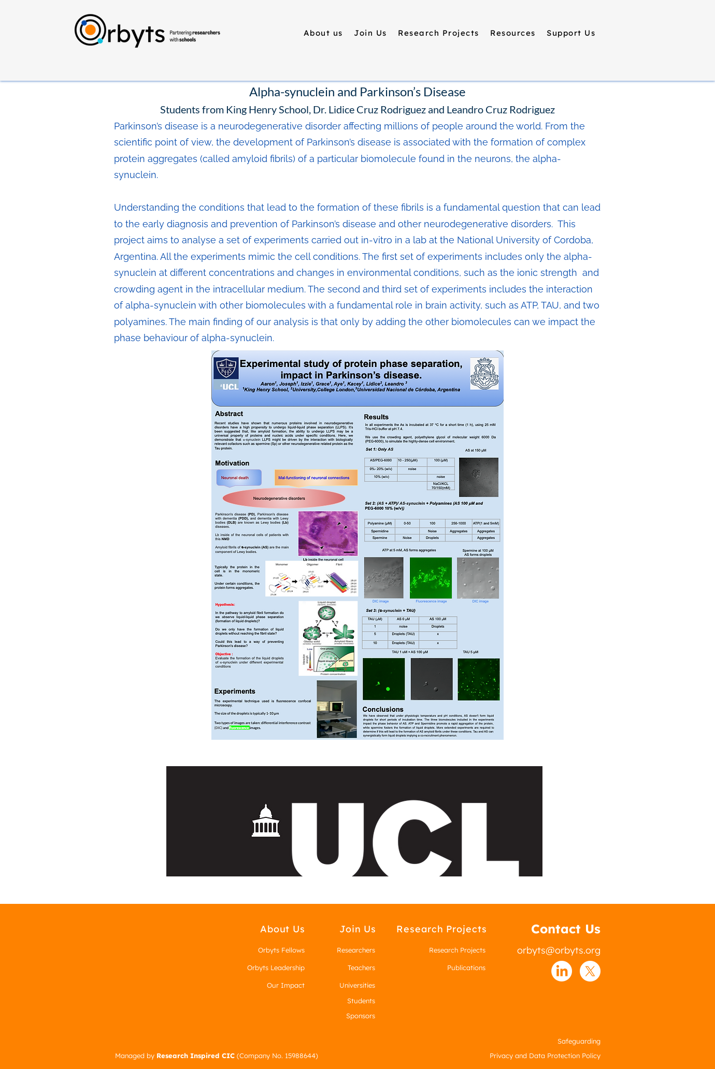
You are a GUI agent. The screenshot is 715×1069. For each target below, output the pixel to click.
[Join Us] (358, 929)
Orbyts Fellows (281, 950)
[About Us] (282, 929)
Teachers (361, 967)
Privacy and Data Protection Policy (545, 1055)
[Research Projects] (442, 929)
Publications (466, 967)
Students (361, 1001)
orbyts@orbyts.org (558, 950)
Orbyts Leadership (276, 967)
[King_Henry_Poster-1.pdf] (357, 546)
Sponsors (360, 1016)
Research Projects (457, 950)
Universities (357, 985)
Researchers (356, 950)
